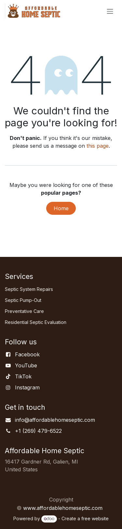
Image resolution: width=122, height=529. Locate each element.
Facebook (27, 354)
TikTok (23, 376)
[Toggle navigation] (110, 11)
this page (98, 146)
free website (95, 518)
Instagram (27, 387)
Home (61, 208)
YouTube (26, 365)
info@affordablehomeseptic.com (55, 420)
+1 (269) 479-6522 (38, 431)
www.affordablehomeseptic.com (62, 508)
